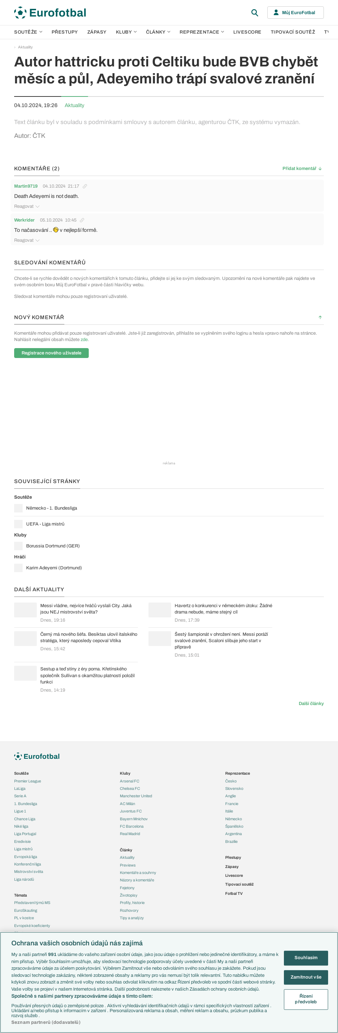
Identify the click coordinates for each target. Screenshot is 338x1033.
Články (126, 850)
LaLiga (19, 788)
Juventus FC (131, 811)
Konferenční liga (27, 864)
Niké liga (21, 826)
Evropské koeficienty (32, 925)
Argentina (233, 834)
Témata (20, 895)
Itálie (229, 811)
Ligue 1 (20, 811)
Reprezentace (202, 32)
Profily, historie (132, 902)
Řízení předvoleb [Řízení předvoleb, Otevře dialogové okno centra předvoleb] (306, 999)
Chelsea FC (130, 788)
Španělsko (234, 826)
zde (84, 339)
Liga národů (24, 879)
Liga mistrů (23, 849)
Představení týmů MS (32, 902)
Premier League (27, 781)
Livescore (247, 32)
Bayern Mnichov (134, 819)
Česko (231, 781)
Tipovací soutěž (293, 32)
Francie (231, 804)
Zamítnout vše (306, 977)
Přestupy (65, 32)
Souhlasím (306, 957)
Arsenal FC (129, 781)
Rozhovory (129, 910)
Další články (311, 703)
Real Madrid (130, 834)
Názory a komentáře (137, 880)
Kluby (126, 32)
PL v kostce (24, 918)
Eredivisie (22, 841)
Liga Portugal (25, 834)
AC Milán (127, 804)
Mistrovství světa (28, 871)
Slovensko (234, 788)
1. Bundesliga (25, 804)
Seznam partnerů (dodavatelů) (46, 1022)
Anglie (230, 796)
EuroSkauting (25, 910)
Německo (233, 819)
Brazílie (231, 841)
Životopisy (129, 895)
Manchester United (136, 796)
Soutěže (28, 32)
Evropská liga (25, 857)
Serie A (20, 796)
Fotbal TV (234, 893)
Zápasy (97, 32)
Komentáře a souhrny (138, 872)
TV (327, 32)
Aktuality (25, 47)
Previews (128, 865)
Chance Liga (24, 819)
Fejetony (127, 888)
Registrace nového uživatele (51, 353)
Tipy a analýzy (132, 918)
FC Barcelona (132, 826)
